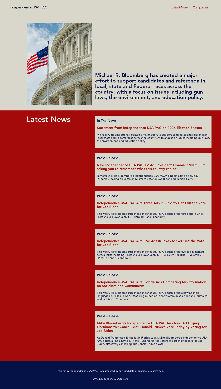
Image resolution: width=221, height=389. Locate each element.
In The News (107, 121)
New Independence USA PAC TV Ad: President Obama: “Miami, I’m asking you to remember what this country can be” (151, 167)
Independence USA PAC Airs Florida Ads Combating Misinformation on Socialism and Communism (151, 284)
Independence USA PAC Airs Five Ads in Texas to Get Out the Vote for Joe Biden (150, 243)
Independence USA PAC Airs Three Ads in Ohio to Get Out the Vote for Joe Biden (151, 205)
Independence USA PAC (28, 7)
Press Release (108, 158)
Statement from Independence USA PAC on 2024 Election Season (149, 128)
